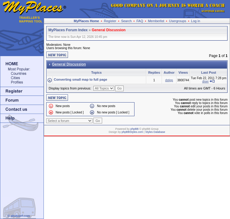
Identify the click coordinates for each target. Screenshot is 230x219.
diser (205, 81)
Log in (195, 21)
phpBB (134, 128)
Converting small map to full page (80, 79)
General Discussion (108, 30)
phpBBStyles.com (132, 131)
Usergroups (177, 21)
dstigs (169, 80)
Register (110, 21)
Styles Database (155, 131)
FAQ (139, 21)
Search (126, 21)
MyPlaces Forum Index (68, 30)
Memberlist (156, 21)
